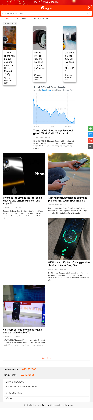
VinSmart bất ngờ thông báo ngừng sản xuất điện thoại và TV (22, 331)
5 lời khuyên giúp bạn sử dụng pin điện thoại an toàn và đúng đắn (69, 264)
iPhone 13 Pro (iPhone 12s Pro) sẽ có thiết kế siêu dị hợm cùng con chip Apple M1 (22, 200)
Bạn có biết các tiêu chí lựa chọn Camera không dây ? (39, 62)
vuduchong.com (67, 405)
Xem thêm (46, 358)
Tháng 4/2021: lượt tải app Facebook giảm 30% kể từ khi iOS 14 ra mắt (53, 132)
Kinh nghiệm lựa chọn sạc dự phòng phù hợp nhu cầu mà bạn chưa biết (67, 199)
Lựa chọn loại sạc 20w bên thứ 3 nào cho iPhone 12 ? (69, 62)
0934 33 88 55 (27, 375)
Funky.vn (45, 405)
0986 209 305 (29, 369)
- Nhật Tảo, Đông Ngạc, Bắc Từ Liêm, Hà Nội (21, 386)
